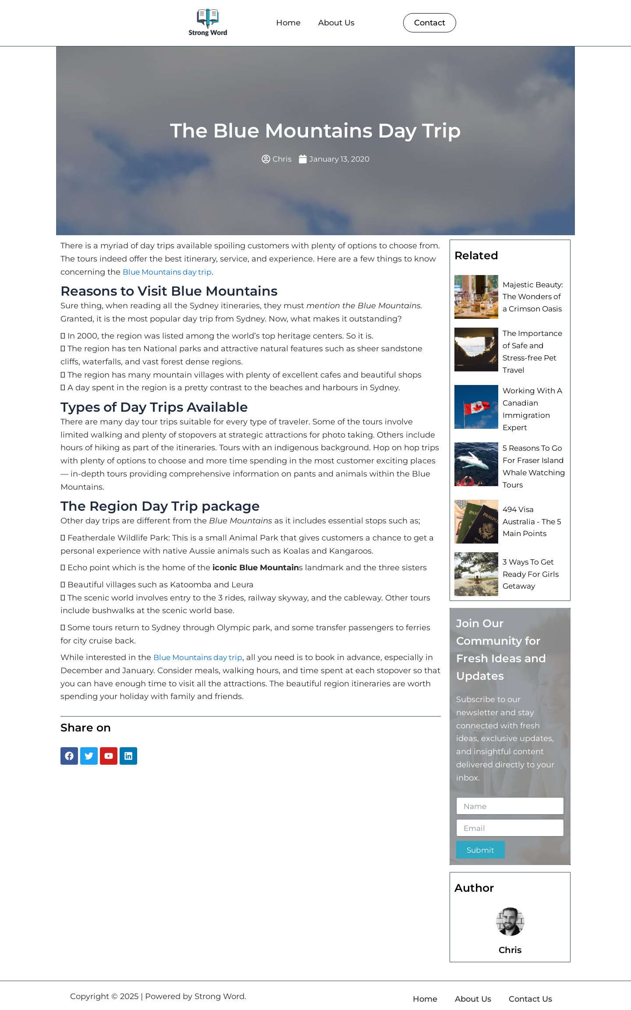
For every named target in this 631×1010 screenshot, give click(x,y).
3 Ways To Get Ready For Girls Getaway (529, 567)
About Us (336, 23)
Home (288, 23)
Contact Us (530, 992)
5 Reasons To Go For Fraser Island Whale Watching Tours (532, 461)
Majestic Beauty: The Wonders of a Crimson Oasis (533, 297)
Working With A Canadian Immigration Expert (531, 406)
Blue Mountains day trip (170, 272)
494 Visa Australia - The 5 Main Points (533, 515)
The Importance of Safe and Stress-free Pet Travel (531, 351)
